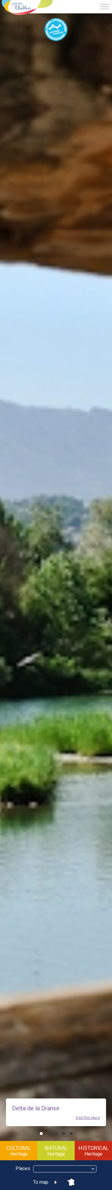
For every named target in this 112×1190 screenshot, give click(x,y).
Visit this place (88, 1118)
